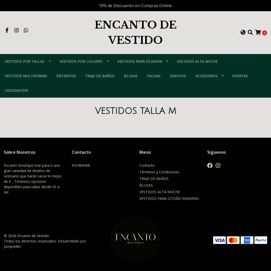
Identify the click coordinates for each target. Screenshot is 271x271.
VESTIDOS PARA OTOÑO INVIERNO (169, 198)
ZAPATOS (178, 75)
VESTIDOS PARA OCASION (139, 61)
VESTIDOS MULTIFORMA (26, 75)
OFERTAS (240, 75)
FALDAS (154, 75)
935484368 (81, 165)
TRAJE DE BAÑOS (100, 75)
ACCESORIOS (206, 75)
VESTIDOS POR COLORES (81, 61)
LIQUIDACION (16, 90)
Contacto (147, 165)
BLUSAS (131, 75)
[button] (242, 33)
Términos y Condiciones (159, 172)
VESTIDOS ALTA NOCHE (197, 61)
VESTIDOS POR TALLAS (24, 61)
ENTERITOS (66, 75)
